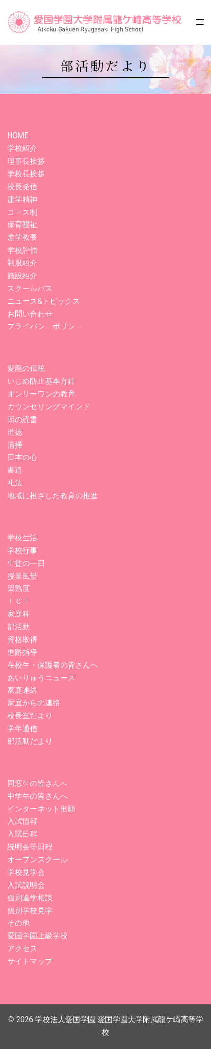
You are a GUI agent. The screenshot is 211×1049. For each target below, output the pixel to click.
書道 (14, 470)
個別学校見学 (30, 910)
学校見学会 (26, 872)
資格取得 (22, 639)
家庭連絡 (22, 690)
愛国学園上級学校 (37, 935)
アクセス (22, 948)
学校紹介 (22, 148)
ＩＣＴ (18, 601)
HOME (17, 135)
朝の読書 (22, 419)
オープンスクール (37, 859)
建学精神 (22, 199)
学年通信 (22, 728)
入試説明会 (26, 885)
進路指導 (22, 652)
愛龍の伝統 (26, 368)
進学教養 (22, 237)
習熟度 (18, 588)
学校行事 (22, 550)
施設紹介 (22, 275)
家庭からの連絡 (33, 702)
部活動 (18, 626)
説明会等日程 (30, 846)
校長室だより (30, 715)
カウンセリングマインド (48, 406)
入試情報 (22, 821)
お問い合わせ (30, 313)
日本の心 (22, 457)
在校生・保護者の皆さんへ (52, 665)
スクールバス (30, 288)
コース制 (22, 212)
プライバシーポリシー (45, 326)
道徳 (14, 432)
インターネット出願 (41, 808)
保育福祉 (22, 224)
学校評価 (22, 250)
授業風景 (22, 576)
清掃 (14, 445)
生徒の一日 (26, 563)
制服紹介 (22, 262)
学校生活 (22, 537)
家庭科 (18, 613)
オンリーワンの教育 (41, 393)
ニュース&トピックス (43, 301)
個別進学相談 (30, 897)
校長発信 (22, 186)
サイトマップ (30, 961)
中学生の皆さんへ (37, 796)
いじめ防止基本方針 (41, 381)
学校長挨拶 (26, 173)
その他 (18, 922)
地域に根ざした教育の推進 (52, 495)
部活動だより (30, 741)
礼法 (14, 482)
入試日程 (22, 833)
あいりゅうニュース (41, 677)
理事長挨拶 (26, 161)
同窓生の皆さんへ (37, 783)
